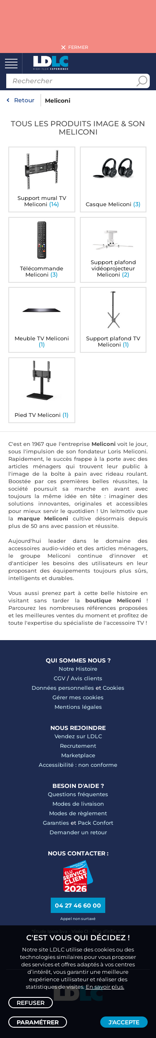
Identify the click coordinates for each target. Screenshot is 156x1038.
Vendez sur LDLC (78, 736)
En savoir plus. (105, 986)
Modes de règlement (78, 813)
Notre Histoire (78, 668)
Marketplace (78, 755)
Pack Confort (95, 822)
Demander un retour (78, 832)
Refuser (31, 1003)
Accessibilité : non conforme (78, 764)
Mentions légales (78, 706)
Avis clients (86, 678)
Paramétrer (38, 1022)
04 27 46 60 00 (78, 905)
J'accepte (124, 1022)
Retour (24, 100)
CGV (59, 678)
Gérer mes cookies (78, 697)
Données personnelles (63, 687)
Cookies (113, 687)
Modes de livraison (78, 803)
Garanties (56, 822)
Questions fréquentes (78, 794)
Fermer (78, 47)
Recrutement (78, 745)
